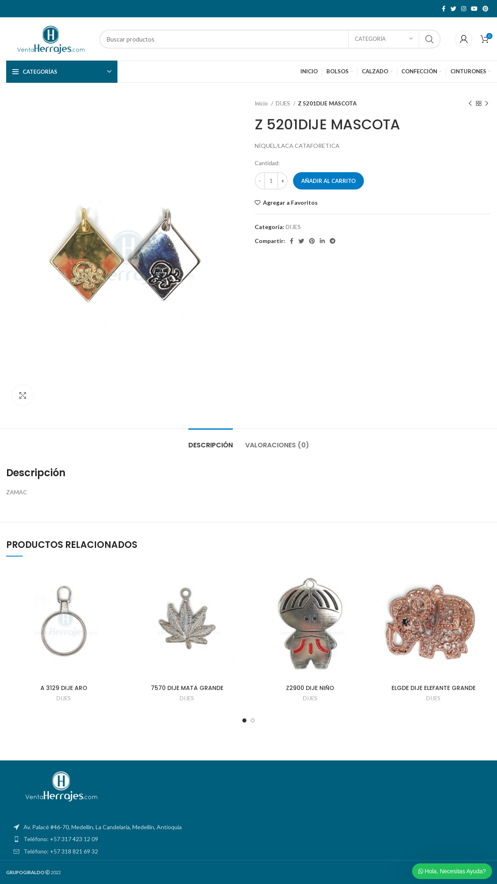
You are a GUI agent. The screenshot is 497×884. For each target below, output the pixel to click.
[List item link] (248, 839)
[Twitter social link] (453, 8)
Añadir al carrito (328, 181)
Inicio (262, 103)
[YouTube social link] (474, 8)
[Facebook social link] (443, 8)
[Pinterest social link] (485, 8)
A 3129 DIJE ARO (63, 688)
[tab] (210, 441)
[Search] (270, 39)
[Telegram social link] (332, 241)
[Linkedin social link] (322, 241)
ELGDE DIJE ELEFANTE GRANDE (434, 688)
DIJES (283, 103)
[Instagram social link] (464, 8)
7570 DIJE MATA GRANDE (187, 688)
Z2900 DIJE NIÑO (310, 688)
